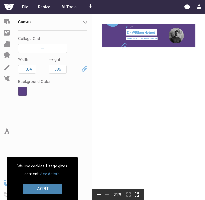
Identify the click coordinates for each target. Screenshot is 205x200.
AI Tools (69, 6)
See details (50, 174)
